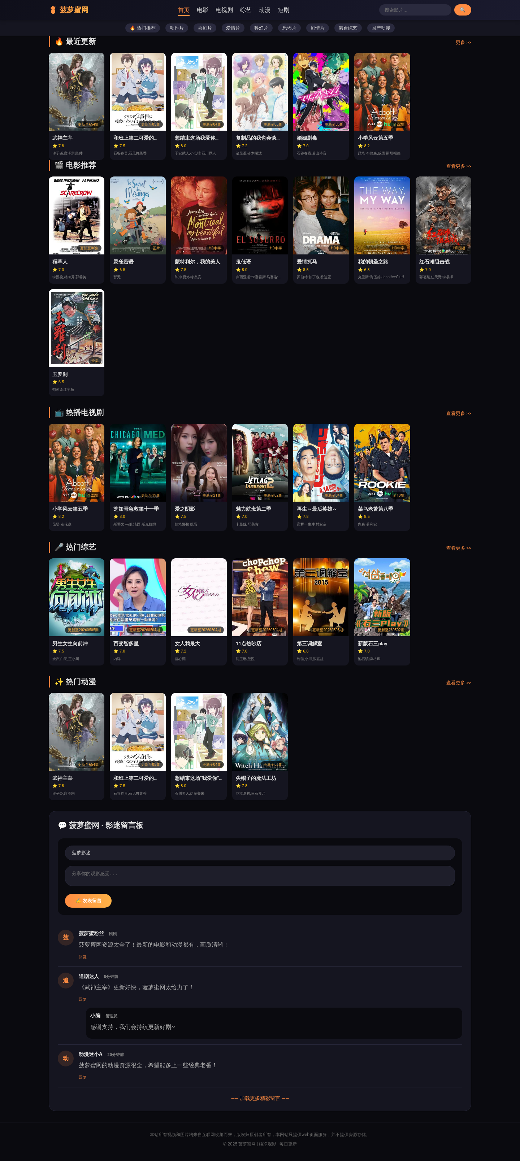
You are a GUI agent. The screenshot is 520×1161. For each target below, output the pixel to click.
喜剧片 (205, 30)
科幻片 (261, 30)
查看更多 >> (458, 168)
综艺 (252, 11)
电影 (208, 11)
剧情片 (318, 30)
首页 (190, 11)
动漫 (271, 11)
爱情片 (233, 30)
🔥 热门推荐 (142, 30)
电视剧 (230, 11)
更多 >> (463, 45)
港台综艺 (348, 30)
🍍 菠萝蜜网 (74, 11)
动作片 (177, 30)
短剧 (289, 11)
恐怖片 (289, 30)
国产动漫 (381, 30)
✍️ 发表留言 (88, 905)
